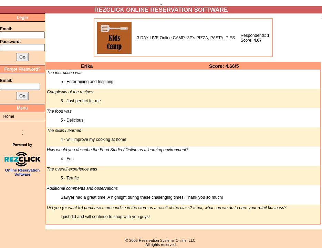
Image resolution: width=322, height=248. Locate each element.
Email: (6, 29)
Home (8, 116)
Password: (11, 41)
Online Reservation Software (22, 170)
